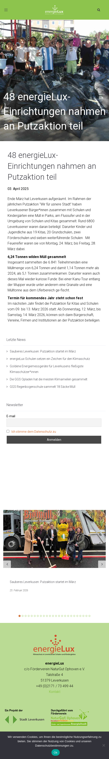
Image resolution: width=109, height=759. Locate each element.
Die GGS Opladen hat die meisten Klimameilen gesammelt (48, 379)
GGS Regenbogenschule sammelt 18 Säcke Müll (42, 386)
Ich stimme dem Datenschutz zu (34, 431)
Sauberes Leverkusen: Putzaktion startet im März (43, 351)
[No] (103, 745)
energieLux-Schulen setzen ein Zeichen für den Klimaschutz (50, 359)
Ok (55, 752)
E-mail (11, 416)
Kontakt (54, 692)
